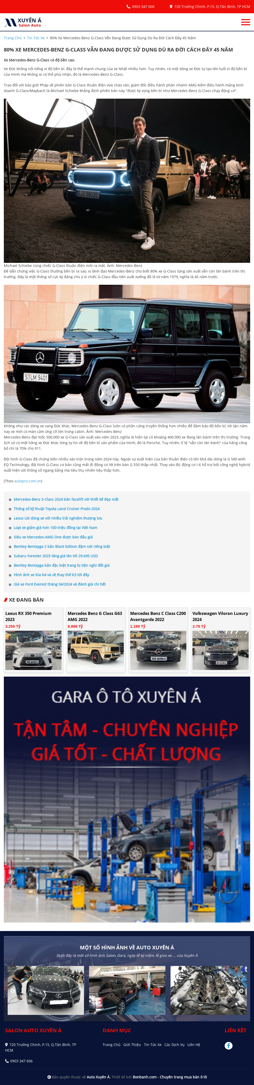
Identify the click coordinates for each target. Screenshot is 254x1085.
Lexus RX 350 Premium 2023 (28, 616)
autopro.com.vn (27, 481)
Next (241, 991)
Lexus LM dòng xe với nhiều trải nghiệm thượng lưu (55, 518)
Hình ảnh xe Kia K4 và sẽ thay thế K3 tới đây (49, 574)
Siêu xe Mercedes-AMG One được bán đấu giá (51, 537)
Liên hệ (193, 1044)
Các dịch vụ (174, 1044)
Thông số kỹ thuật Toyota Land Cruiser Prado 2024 (54, 508)
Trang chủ (111, 1044)
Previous (12, 991)
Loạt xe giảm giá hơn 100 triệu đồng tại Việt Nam (53, 527)
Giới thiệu (132, 1044)
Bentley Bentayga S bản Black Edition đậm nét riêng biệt (59, 546)
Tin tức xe (153, 1044)
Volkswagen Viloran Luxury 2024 (220, 616)
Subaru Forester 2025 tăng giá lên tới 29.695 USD (53, 555)
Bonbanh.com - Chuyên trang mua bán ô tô (170, 1077)
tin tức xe (36, 37)
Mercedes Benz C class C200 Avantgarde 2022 (158, 616)
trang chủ (13, 37)
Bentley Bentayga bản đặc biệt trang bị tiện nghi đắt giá (59, 565)
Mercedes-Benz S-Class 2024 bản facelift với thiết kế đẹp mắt (63, 499)
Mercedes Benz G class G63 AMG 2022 (95, 616)
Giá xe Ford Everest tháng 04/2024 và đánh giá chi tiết (57, 584)
